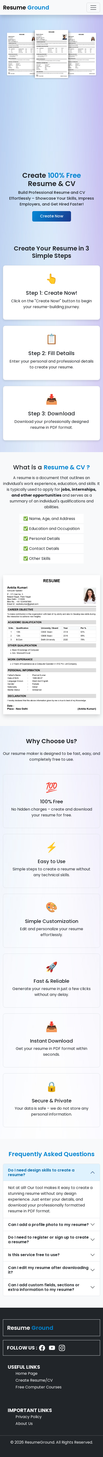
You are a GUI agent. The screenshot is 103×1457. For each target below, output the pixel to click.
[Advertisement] (51, 125)
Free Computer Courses (39, 1387)
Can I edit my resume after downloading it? (48, 1270)
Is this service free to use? (34, 1255)
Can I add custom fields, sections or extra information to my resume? (43, 1287)
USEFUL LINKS (24, 1367)
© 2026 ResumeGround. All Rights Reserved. (51, 1442)
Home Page (27, 1373)
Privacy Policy (29, 1417)
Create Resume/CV (34, 1380)
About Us (24, 1423)
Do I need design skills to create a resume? (41, 1172)
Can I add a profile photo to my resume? (48, 1224)
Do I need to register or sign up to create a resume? (48, 1239)
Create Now (51, 216)
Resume (30, 1328)
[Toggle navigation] (93, 7)
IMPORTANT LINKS (30, 1410)
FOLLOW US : (22, 1347)
